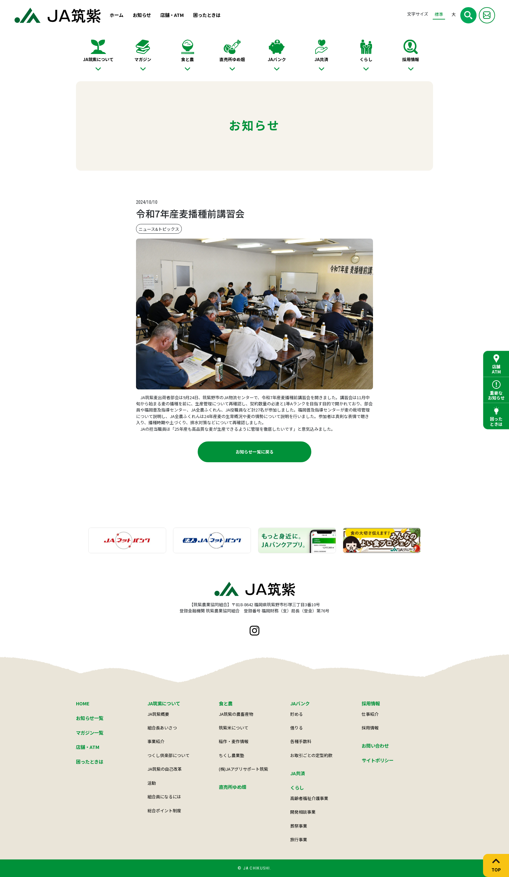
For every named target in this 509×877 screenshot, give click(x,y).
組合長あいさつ (162, 728)
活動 (151, 783)
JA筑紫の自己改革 (164, 769)
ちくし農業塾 (231, 755)
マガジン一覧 (89, 732)
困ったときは (206, 14)
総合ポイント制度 (164, 810)
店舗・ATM (172, 14)
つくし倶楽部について (168, 755)
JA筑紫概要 (158, 714)
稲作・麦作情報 (233, 741)
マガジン (142, 59)
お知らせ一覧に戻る (255, 452)
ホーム (116, 14)
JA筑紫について (98, 59)
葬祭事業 (298, 826)
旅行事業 (298, 839)
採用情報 (410, 59)
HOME (83, 703)
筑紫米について (233, 728)
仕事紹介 (370, 714)
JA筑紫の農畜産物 (236, 714)
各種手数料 (300, 741)
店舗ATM (496, 369)
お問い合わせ (375, 745)
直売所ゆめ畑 (232, 59)
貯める (296, 714)
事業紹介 (155, 741)
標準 (439, 14)
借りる (296, 728)
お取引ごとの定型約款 (311, 755)
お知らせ (142, 14)
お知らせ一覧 (89, 717)
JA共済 (321, 59)
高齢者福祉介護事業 (309, 798)
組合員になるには (164, 796)
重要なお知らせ (496, 395)
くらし (366, 59)
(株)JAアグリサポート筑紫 (243, 769)
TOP (496, 869)
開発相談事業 (303, 812)
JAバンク (277, 59)
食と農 (187, 59)
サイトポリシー (377, 760)
